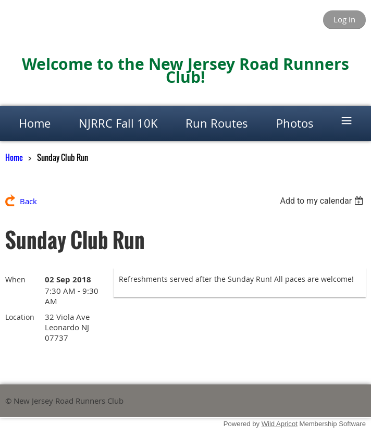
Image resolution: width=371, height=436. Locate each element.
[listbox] (323, 200)
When (15, 279)
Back (28, 201)
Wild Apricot (280, 424)
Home (14, 157)
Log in (344, 19)
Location (19, 317)
